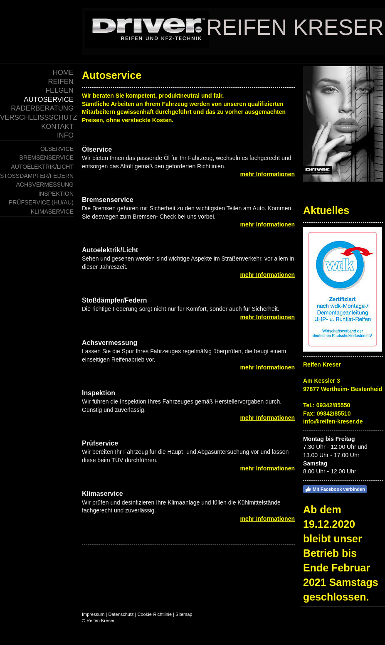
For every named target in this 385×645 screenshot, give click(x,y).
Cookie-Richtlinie (155, 614)
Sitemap (183, 614)
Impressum (93, 614)
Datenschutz (120, 614)
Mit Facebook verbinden (335, 489)
